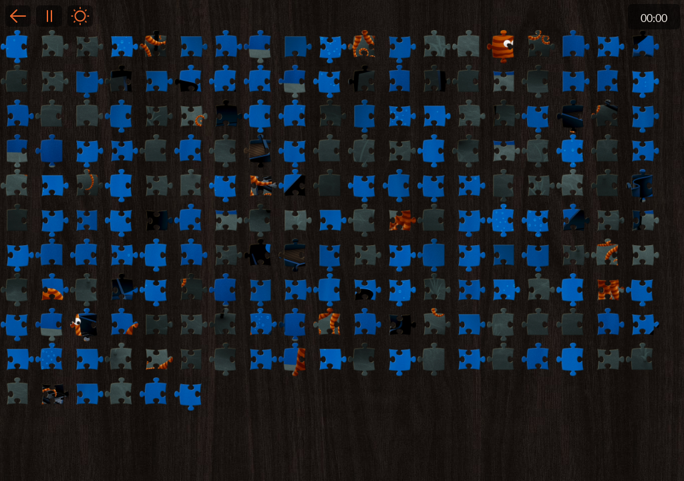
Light (80, 16)
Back (18, 16)
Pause (48, 16)
